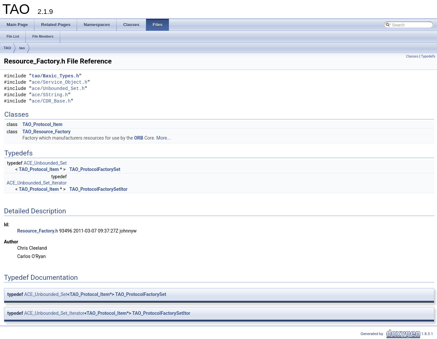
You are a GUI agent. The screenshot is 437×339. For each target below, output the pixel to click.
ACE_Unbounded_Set (44, 163)
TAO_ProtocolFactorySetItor (98, 189)
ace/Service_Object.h (59, 82)
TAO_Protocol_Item (42, 124)
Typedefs (428, 56)
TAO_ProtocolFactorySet (94, 169)
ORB (138, 138)
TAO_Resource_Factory (46, 131)
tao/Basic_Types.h (55, 76)
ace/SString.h (50, 95)
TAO (7, 48)
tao (22, 48)
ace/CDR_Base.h (51, 101)
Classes (412, 56)
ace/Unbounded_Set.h (58, 89)
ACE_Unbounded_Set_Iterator (37, 183)
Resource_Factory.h (37, 230)
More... (163, 138)
